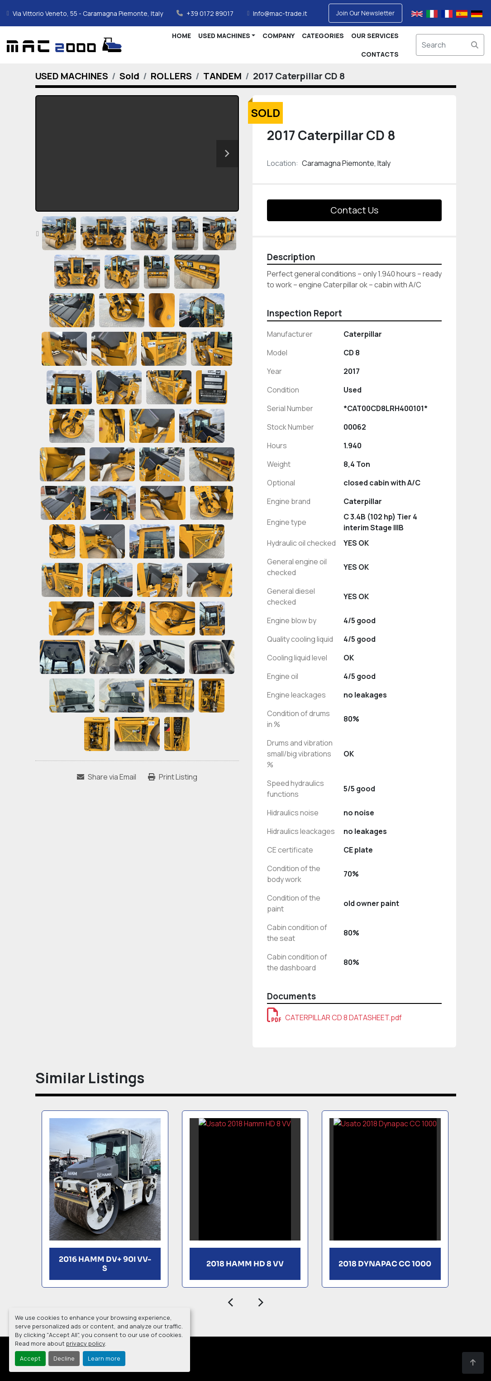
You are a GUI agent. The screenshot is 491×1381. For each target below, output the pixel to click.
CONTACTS (380, 54)
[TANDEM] (222, 76)
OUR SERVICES (375, 35)
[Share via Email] (106, 776)
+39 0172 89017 (210, 13)
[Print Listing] (172, 776)
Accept (30, 1358)
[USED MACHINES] (71, 76)
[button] (227, 35)
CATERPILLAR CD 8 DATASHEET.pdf (334, 1017)
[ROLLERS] (171, 76)
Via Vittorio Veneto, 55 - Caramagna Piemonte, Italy (88, 13)
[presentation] (231, 1301)
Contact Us (354, 210)
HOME (181, 35)
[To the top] (473, 1363)
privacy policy (85, 1343)
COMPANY (278, 35)
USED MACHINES (224, 35)
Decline (64, 1358)
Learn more (104, 1358)
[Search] (450, 45)
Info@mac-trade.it (280, 13)
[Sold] (129, 76)
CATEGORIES (323, 35)
